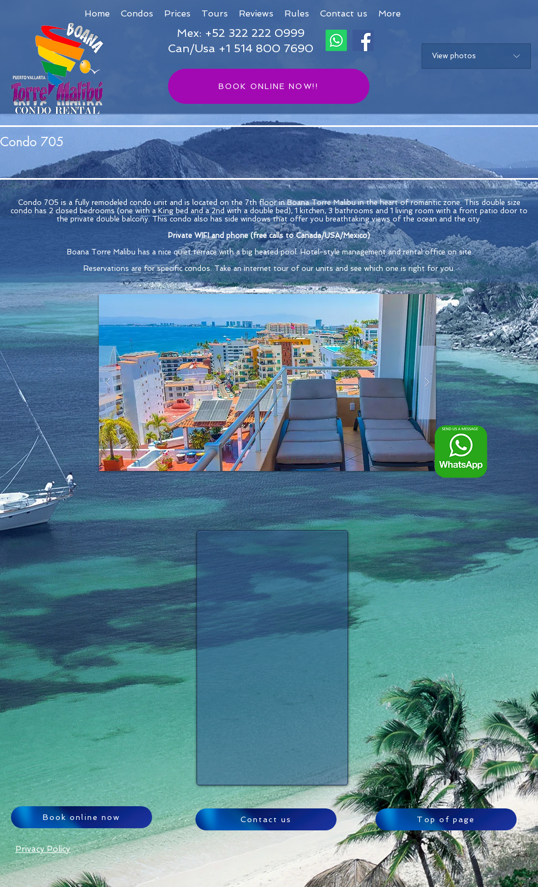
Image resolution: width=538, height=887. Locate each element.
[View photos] (476, 56)
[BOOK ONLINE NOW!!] (268, 86)
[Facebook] (363, 40)
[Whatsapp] (336, 40)
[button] (389, 13)
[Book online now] (81, 817)
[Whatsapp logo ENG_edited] (461, 451)
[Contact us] (266, 819)
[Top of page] (446, 819)
